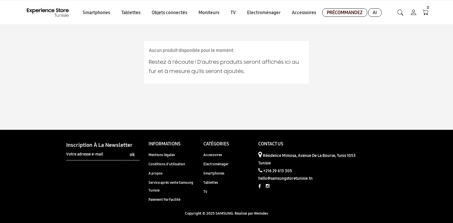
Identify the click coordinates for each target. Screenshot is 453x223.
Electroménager (216, 164)
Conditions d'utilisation (166, 164)
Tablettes (210, 182)
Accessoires (212, 154)
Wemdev (261, 213)
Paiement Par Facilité (164, 199)
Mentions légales (161, 154)
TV (205, 191)
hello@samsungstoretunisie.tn (285, 178)
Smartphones (213, 173)
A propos (155, 173)
